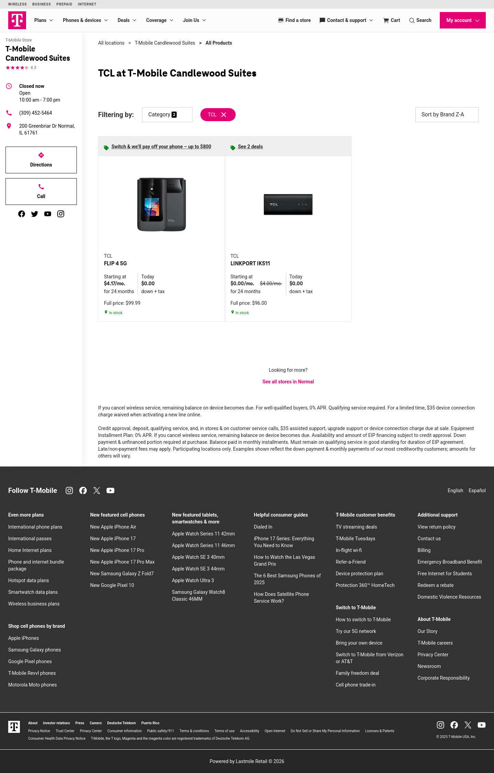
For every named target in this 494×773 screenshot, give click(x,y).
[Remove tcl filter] (218, 114)
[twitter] (35, 214)
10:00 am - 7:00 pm (39, 93)
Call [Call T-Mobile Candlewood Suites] (41, 191)
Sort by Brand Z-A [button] (447, 115)
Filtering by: (116, 114)
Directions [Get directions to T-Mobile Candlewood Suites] (41, 160)
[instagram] (61, 214)
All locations (111, 43)
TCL (212, 114)
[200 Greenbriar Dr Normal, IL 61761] (41, 129)
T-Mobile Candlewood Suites (165, 43)
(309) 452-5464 (28, 112)
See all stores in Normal (288, 381)
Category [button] (159, 114)
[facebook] (21, 214)
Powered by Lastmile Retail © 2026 (247, 761)
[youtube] (48, 214)
